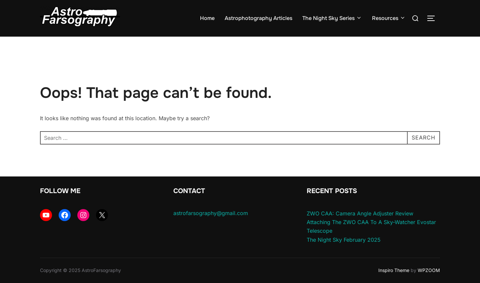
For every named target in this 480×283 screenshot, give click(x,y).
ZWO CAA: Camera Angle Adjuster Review (360, 213)
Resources (389, 18)
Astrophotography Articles (258, 18)
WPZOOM (429, 270)
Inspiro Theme (393, 270)
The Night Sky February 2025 (344, 239)
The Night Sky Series (332, 18)
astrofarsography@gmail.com (210, 213)
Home (207, 18)
